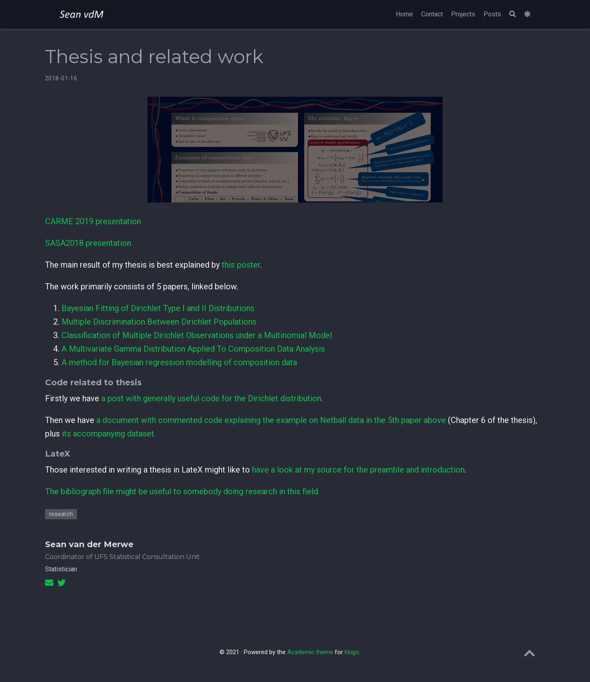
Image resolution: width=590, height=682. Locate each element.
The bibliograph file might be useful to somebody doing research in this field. (182, 491)
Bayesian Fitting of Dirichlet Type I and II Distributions (157, 308)
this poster (241, 265)
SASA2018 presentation (88, 243)
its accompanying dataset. (109, 434)
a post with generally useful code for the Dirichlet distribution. (212, 398)
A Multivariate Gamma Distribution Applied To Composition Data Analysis (193, 349)
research (61, 514)
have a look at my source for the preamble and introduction (358, 470)
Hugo (352, 652)
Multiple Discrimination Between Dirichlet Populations (158, 322)
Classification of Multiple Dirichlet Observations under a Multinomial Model (196, 335)
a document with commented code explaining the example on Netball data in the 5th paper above (271, 420)
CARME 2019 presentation (93, 221)
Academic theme (310, 652)
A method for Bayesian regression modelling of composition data (179, 362)
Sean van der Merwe (89, 544)
